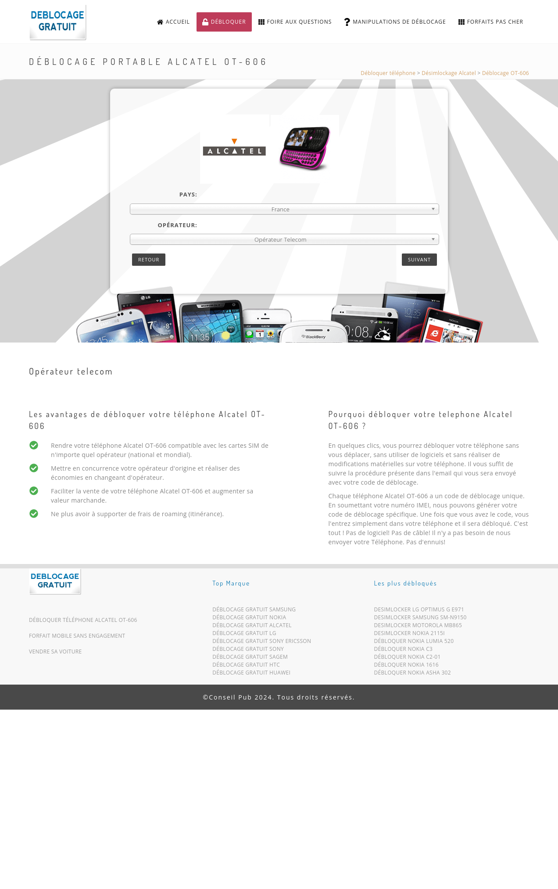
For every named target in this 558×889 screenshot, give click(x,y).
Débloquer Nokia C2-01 (407, 659)
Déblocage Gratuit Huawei (251, 674)
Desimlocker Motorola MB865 (418, 627)
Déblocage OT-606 (505, 73)
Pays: (188, 194)
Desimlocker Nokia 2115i (409, 635)
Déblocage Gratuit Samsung (254, 611)
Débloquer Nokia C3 (403, 651)
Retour (148, 259)
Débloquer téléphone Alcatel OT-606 (83, 620)
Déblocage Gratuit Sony (248, 651)
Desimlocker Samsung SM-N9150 (420, 619)
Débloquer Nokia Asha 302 (412, 674)
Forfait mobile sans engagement (77, 635)
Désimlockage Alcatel (449, 73)
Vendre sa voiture (55, 651)
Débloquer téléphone (388, 73)
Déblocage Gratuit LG (244, 635)
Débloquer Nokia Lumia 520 (414, 643)
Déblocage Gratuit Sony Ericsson (261, 643)
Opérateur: (177, 225)
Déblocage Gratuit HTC (246, 666)
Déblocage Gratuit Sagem (250, 659)
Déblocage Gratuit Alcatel (252, 627)
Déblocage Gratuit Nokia (249, 619)
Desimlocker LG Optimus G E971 (419, 611)
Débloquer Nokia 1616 (406, 666)
